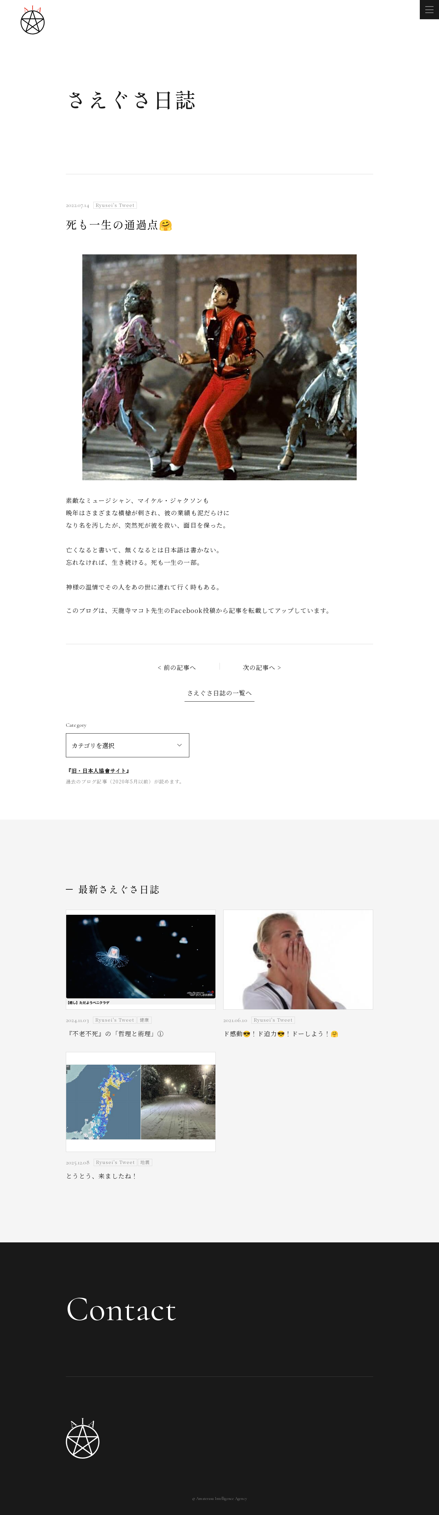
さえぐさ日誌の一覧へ (219, 692)
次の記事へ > (262, 667)
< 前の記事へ (177, 667)
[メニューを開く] (429, 9)
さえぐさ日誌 (131, 99)
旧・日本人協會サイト (98, 770)
